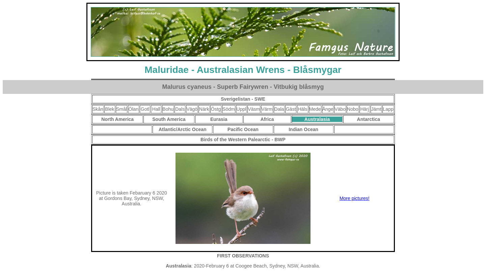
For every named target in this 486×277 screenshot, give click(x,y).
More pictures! (355, 198)
